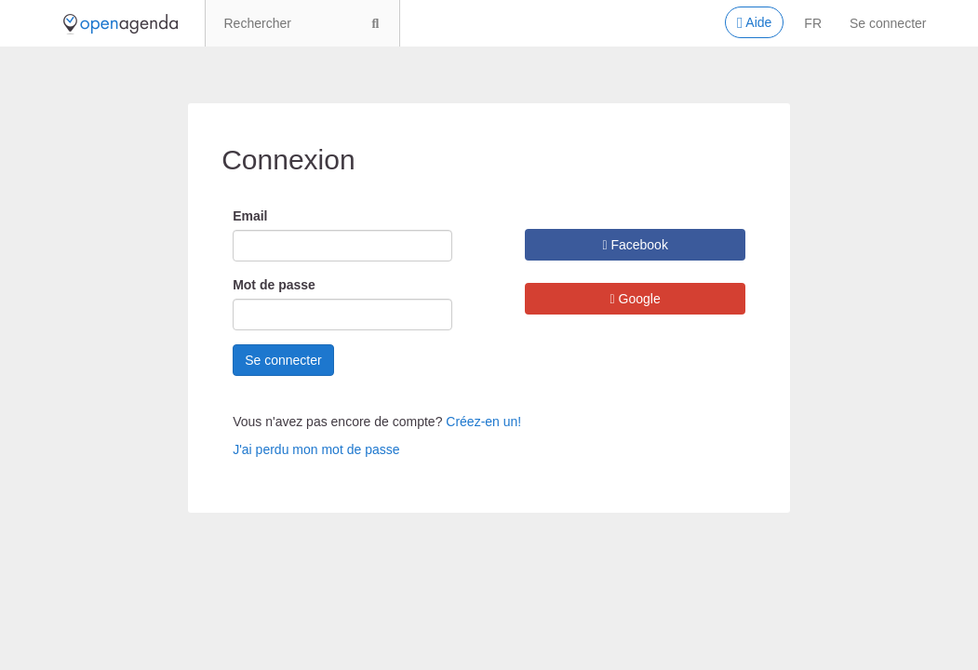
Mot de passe (274, 284)
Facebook (635, 244)
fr (813, 23)
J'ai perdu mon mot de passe (316, 449)
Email (250, 215)
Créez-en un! (483, 421)
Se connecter (888, 23)
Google (635, 298)
